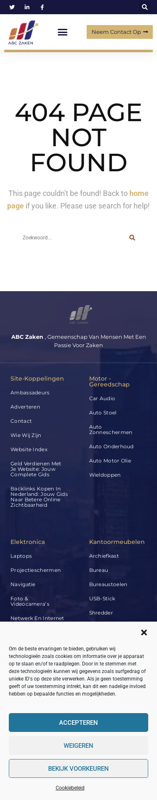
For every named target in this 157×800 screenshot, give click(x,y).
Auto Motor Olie (110, 460)
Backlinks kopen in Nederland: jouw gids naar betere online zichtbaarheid (39, 497)
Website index (28, 449)
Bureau (98, 570)
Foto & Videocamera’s (29, 601)
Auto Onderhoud (111, 446)
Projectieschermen (35, 570)
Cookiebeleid (70, 788)
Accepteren (78, 722)
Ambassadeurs (30, 392)
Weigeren (78, 745)
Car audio (102, 398)
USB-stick (102, 598)
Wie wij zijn (25, 435)
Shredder (101, 612)
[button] (144, 632)
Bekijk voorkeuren (78, 768)
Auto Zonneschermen (111, 429)
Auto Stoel (103, 412)
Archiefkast (104, 556)
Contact (21, 421)
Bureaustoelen (108, 584)
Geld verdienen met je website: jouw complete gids (35, 469)
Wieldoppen (105, 474)
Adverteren (25, 406)
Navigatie (23, 584)
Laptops (21, 556)
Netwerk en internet (37, 618)
